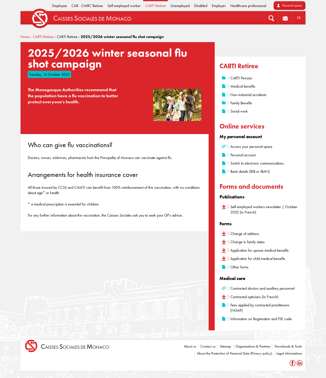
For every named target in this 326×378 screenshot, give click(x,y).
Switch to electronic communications (257, 163)
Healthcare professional (248, 5)
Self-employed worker (124, 5)
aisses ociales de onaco (75, 346)
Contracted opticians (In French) (254, 297)
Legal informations (289, 353)
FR (299, 17)
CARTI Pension (241, 78)
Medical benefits (242, 86)
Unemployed (180, 5)
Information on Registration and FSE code (261, 319)
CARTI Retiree (155, 5)
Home (25, 36)
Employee (59, 5)
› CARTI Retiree (42, 36)
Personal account (243, 155)
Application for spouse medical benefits (259, 250)
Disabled (200, 5)
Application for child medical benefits (257, 258)
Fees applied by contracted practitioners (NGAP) (260, 308)
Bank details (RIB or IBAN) (250, 171)
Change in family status (247, 242)
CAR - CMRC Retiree (87, 5)
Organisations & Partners (252, 346)
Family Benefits (241, 103)
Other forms (239, 267)
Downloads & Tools (288, 346)
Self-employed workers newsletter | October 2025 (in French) (264, 209)
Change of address (244, 233)
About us (190, 346)
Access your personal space (251, 146)
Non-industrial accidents (248, 94)
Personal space (292, 5)
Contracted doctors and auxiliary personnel (262, 288)
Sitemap (225, 346)
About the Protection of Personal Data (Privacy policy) (234, 353)
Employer (219, 5)
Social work (239, 111)
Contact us (207, 346)
